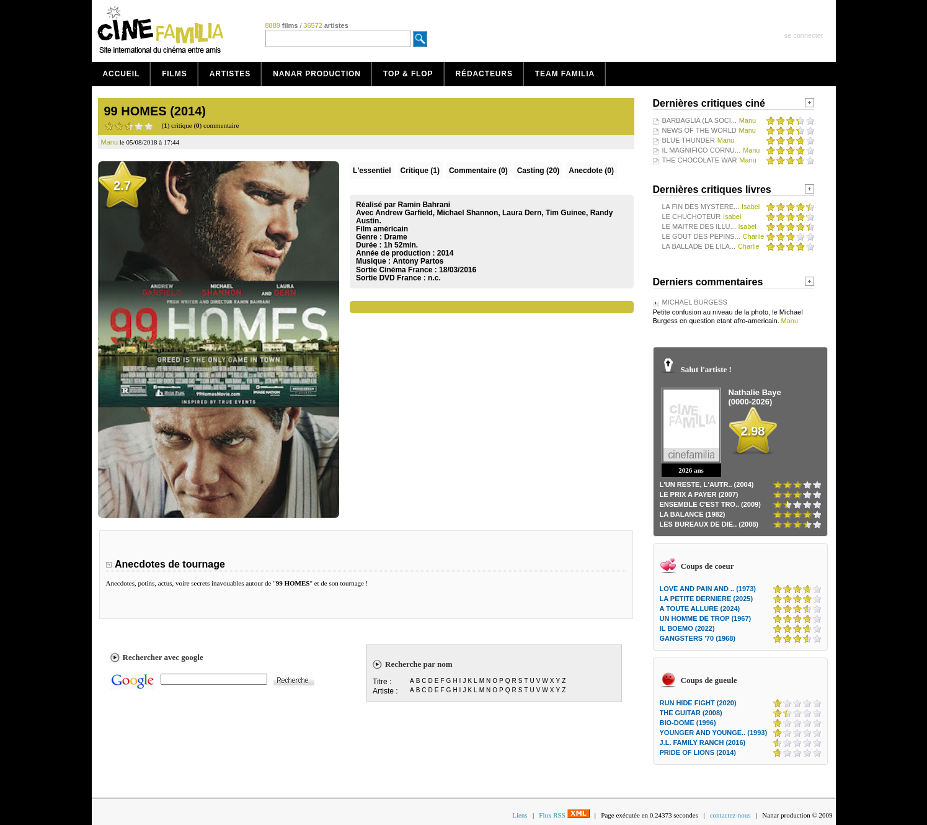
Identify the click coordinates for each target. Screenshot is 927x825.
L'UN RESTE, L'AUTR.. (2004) (707, 484)
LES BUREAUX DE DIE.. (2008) (709, 524)
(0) (478, 170)
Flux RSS (564, 815)
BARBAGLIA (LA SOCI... (699, 120)
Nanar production (317, 73)
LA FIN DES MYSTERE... (701, 206)
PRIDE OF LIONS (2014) (698, 752)
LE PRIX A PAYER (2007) (699, 494)
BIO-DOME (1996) (688, 722)
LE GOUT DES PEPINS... (701, 236)
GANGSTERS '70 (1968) (697, 638)
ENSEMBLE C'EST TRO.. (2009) (710, 504)
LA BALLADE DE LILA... (699, 246)
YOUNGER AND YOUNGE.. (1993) (714, 732)
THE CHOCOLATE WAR (699, 160)
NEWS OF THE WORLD (699, 130)
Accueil (121, 73)
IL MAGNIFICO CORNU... (701, 150)
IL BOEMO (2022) (687, 628)
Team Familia (565, 73)
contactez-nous (730, 815)
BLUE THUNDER (688, 140)
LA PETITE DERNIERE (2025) (706, 598)
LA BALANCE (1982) (692, 514)
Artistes (230, 73)
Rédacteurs (484, 73)
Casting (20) (538, 170)
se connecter (803, 35)
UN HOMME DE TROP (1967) (706, 618)
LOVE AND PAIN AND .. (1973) (708, 588)
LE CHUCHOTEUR (691, 216)
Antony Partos (418, 261)
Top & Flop (408, 73)
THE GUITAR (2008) (691, 712)
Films (174, 73)
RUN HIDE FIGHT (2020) (698, 703)
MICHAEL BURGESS (694, 302)
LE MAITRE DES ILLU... (699, 226)
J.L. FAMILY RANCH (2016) (703, 742)
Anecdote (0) (591, 170)
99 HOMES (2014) (155, 111)
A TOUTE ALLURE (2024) (700, 608)
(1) (420, 170)
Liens (519, 815)
